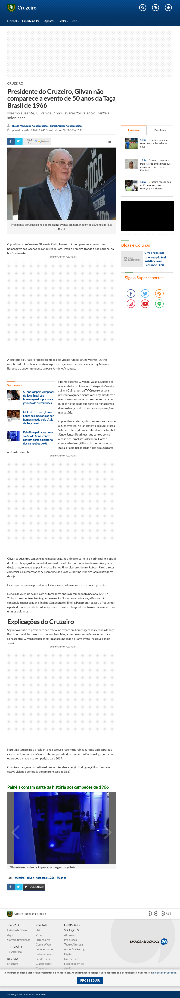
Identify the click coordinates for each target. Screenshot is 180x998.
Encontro (12, 963)
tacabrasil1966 (45, 877)
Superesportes (44, 949)
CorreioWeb (43, 944)
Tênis (74, 21)
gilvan (30, 877)
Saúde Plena (43, 959)
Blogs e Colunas (135, 245)
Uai (38, 930)
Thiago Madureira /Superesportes (30, 126)
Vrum (39, 935)
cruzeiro (19, 877)
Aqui (10, 935)
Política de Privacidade (164, 973)
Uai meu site (71, 959)
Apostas (49, 21)
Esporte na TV (30, 21)
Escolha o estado (155, 7)
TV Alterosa (14, 951)
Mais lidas (160, 130)
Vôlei (63, 21)
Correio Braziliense (18, 939)
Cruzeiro (133, 130)
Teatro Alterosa (73, 944)
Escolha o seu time (168, 7)
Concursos (42, 968)
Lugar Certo (43, 939)
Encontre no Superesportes (142, 7)
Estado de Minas (17, 930)
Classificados (44, 963)
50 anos (61, 877)
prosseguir (90, 980)
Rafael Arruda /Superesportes (66, 126)
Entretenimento (45, 954)
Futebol (12, 21)
